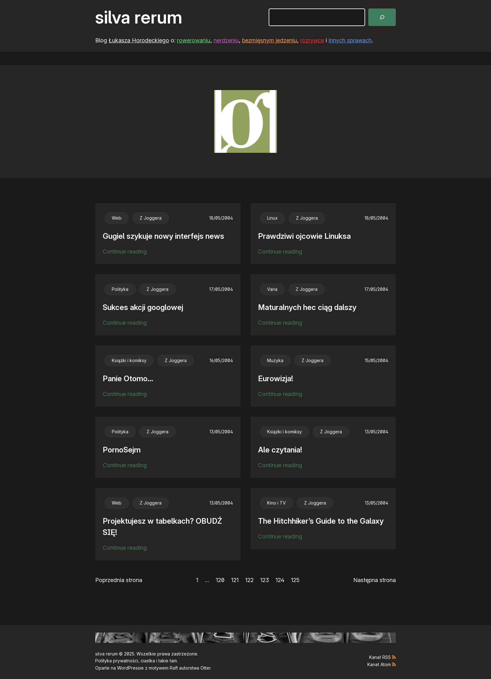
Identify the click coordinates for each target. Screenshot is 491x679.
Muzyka (275, 360)
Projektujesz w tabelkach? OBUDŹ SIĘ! (162, 526)
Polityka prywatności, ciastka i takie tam (136, 660)
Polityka (120, 289)
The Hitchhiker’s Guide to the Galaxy (321, 521)
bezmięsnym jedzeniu (269, 40)
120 (220, 580)
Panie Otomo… (128, 378)
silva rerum (138, 17)
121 (235, 580)
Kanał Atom (379, 664)
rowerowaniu (193, 40)
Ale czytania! (280, 449)
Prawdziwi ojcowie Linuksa (304, 236)
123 (264, 580)
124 (280, 580)
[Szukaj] (382, 17)
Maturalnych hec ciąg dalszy (307, 307)
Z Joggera (151, 218)
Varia (272, 289)
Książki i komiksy (129, 360)
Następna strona (374, 580)
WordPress (128, 668)
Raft (174, 668)
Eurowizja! (275, 378)
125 (295, 580)
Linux (272, 218)
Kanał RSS (380, 657)
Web (116, 218)
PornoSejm (122, 449)
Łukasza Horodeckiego (139, 40)
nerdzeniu (226, 40)
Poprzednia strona (118, 580)
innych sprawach (350, 40)
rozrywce (312, 40)
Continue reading (125, 252)
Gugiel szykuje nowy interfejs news (163, 236)
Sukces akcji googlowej (143, 307)
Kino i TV (276, 502)
